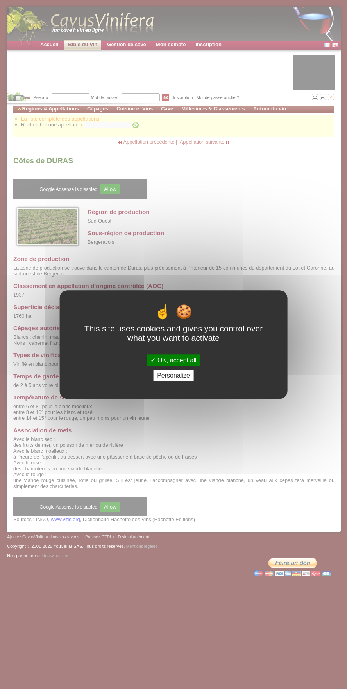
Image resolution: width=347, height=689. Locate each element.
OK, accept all (173, 360)
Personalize (173, 375)
